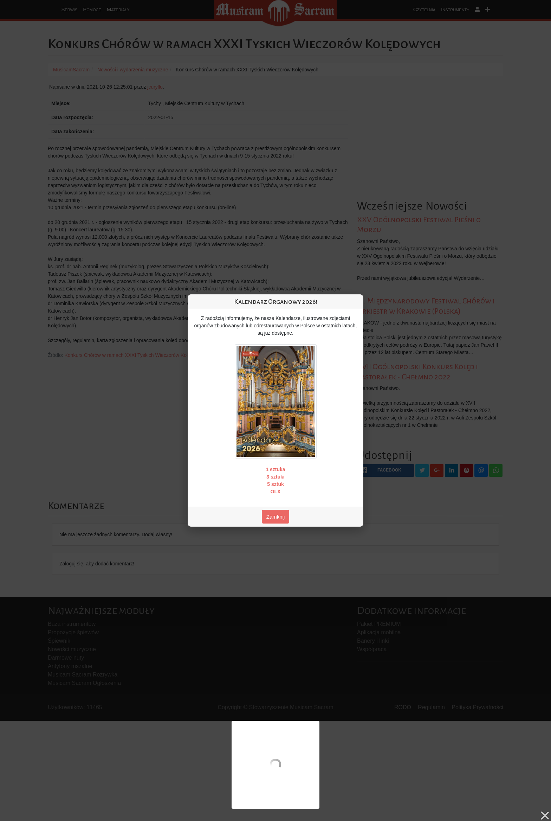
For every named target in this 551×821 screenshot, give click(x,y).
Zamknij (275, 517)
